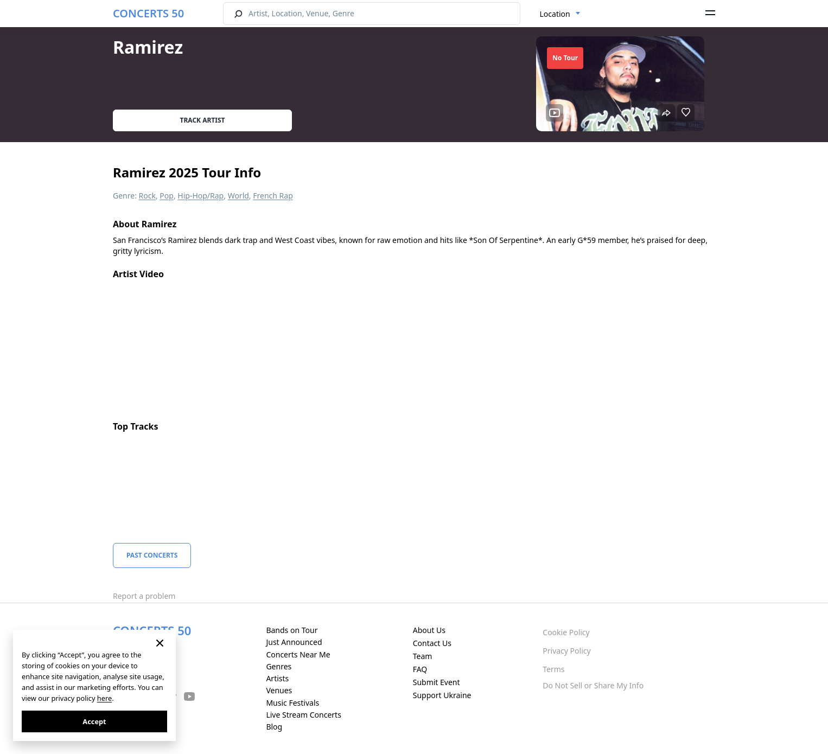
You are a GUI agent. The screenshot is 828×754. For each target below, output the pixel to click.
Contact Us (432, 643)
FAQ (420, 669)
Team (422, 656)
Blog (274, 726)
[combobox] (560, 14)
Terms (553, 669)
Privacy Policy (566, 651)
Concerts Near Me (298, 654)
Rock (147, 195)
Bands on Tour (291, 630)
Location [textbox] (555, 14)
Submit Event (436, 682)
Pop (167, 195)
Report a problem (144, 596)
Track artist (202, 120)
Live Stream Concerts (303, 715)
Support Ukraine (442, 695)
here (104, 698)
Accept (94, 721)
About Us (429, 630)
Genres (278, 666)
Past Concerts (151, 555)
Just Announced (294, 642)
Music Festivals (292, 703)
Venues (279, 690)
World (238, 195)
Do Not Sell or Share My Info (593, 685)
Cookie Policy (566, 632)
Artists (277, 678)
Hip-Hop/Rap (200, 195)
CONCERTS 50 (148, 13)
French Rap (273, 195)
